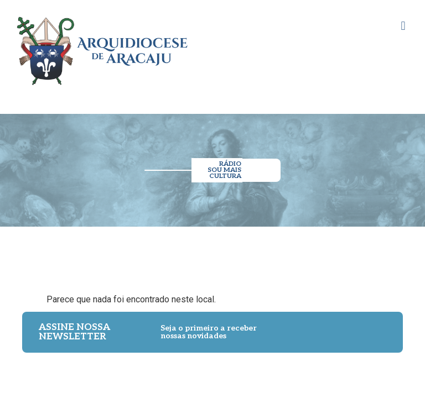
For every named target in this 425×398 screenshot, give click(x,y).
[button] (403, 26)
